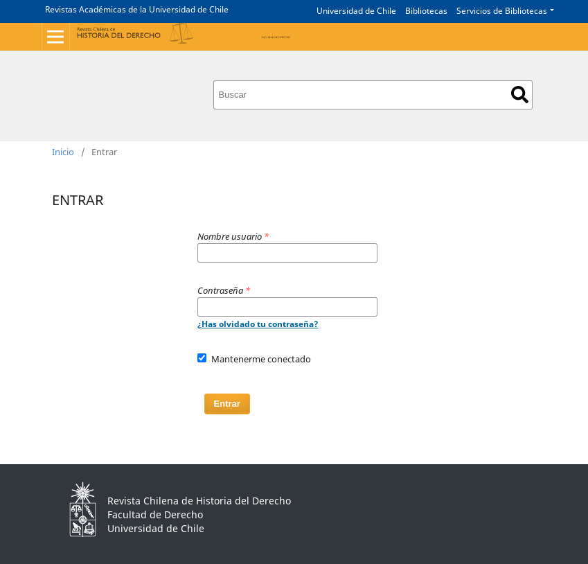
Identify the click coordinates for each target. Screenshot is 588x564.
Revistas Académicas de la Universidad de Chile (137, 9)
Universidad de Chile (356, 11)
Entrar (227, 403)
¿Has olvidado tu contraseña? (258, 324)
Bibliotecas (426, 11)
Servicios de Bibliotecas (501, 11)
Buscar (519, 94)
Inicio (63, 152)
